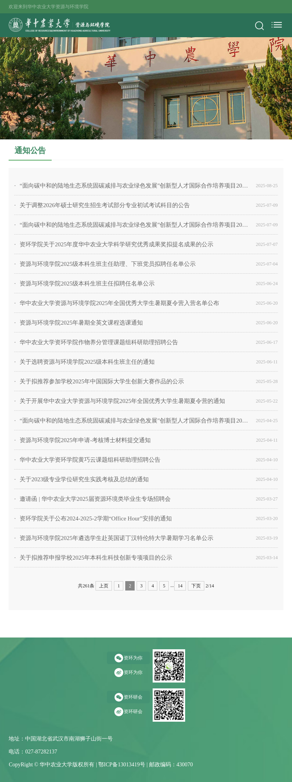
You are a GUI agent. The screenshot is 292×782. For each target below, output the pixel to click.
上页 (103, 586)
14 (180, 586)
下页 (196, 586)
